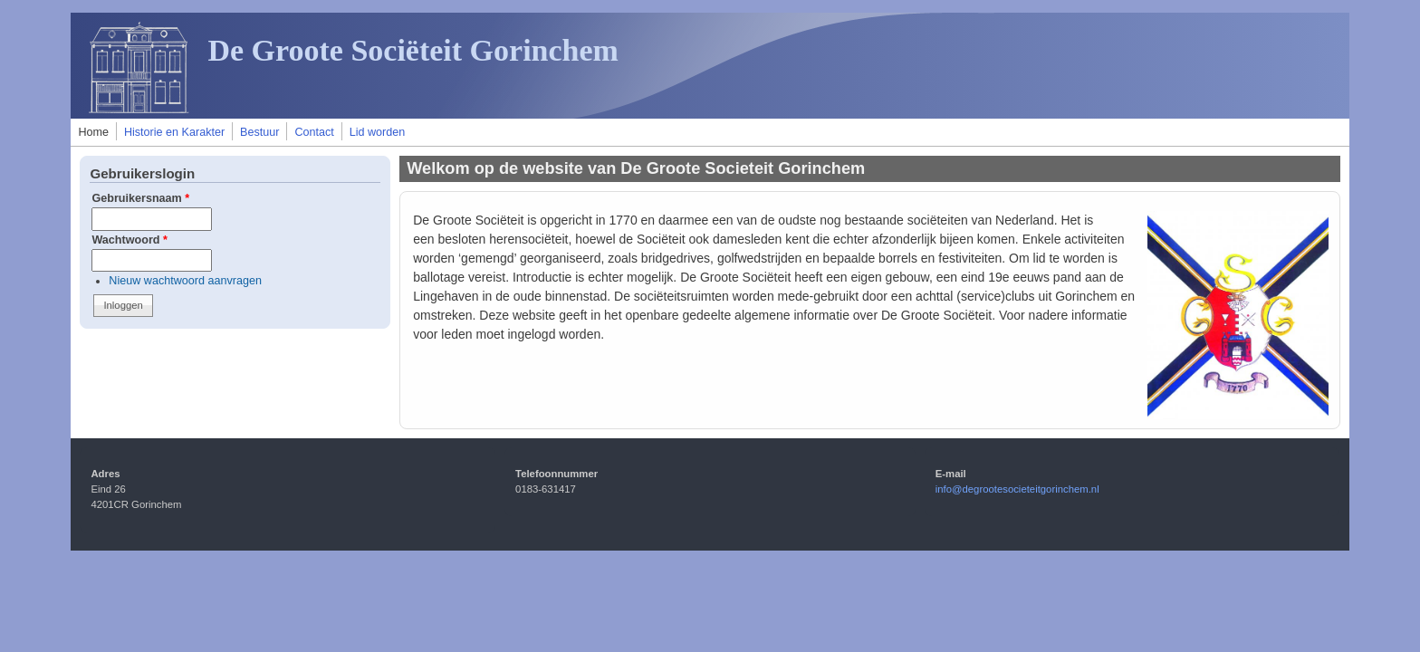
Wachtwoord (129, 240)
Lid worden (378, 132)
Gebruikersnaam (140, 198)
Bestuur (259, 132)
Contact (313, 132)
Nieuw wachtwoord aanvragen (185, 280)
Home (93, 132)
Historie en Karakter (174, 132)
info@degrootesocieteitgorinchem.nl (1017, 489)
